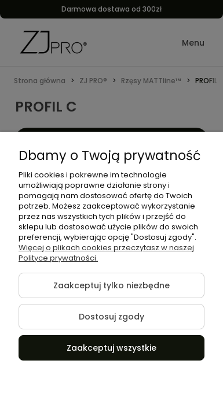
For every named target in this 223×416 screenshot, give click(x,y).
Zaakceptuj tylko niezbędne (111, 285)
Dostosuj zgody (111, 316)
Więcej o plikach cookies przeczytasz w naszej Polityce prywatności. (106, 252)
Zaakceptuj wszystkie (111, 348)
